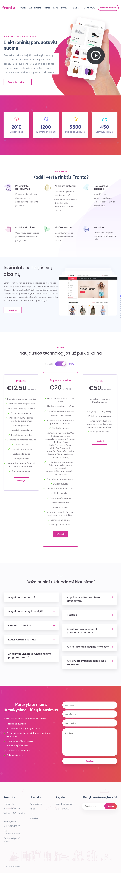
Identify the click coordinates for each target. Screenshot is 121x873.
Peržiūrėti (12, 310)
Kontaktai (74, 7)
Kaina (55, 7)
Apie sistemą (35, 7)
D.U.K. (64, 7)
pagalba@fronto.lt (64, 804)
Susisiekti (90, 761)
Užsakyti (21, 480)
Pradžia (22, 7)
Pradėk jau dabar (17, 82)
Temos (47, 7)
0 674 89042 (62, 808)
